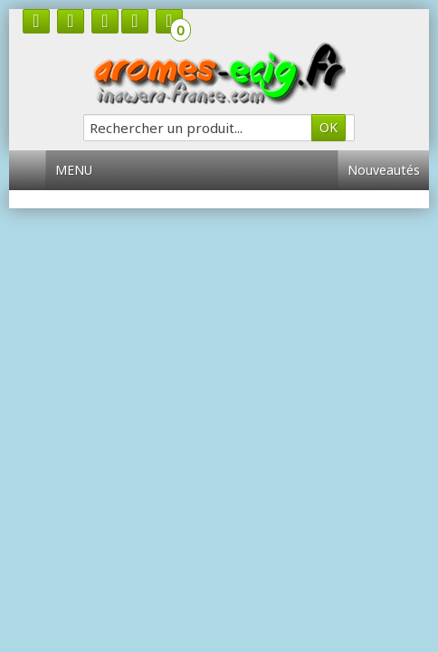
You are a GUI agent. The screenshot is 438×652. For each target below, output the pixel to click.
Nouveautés (384, 169)
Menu (80, 169)
